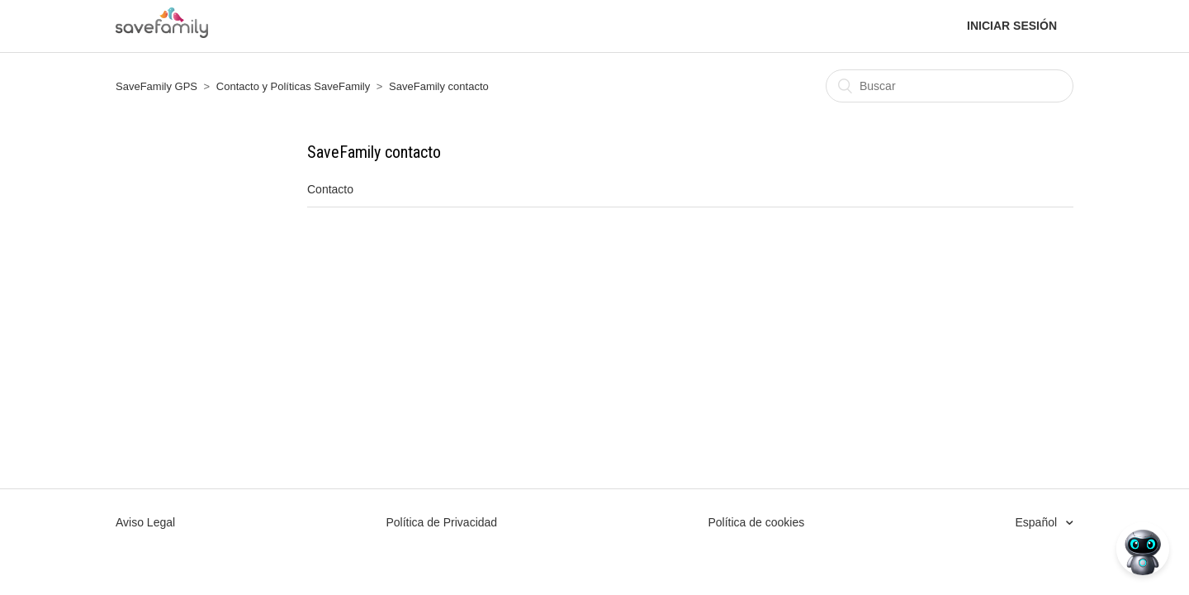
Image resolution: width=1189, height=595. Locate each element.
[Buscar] (949, 85)
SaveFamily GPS (156, 86)
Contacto (330, 189)
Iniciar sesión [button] (1012, 25)
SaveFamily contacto (439, 86)
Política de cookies (756, 522)
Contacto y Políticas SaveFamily (293, 86)
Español (1038, 522)
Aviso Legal (145, 522)
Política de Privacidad (441, 522)
